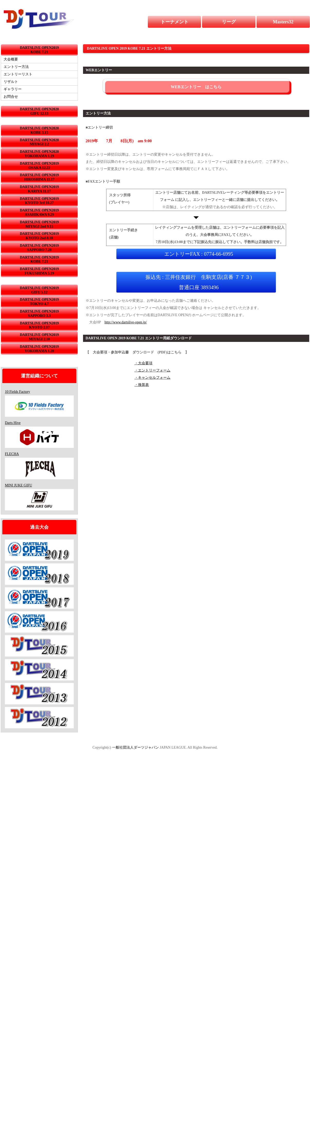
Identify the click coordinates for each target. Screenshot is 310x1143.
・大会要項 (143, 363)
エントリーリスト (18, 74)
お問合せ (11, 97)
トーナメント (178, 21)
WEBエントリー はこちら (196, 87)
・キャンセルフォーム (152, 377)
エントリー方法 (16, 67)
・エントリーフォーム (152, 370)
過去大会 (39, 527)
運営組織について (39, 375)
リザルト (11, 82)
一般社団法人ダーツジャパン (135, 747)
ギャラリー (13, 89)
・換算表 (141, 385)
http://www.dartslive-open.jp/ (125, 322)
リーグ (238, 21)
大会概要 (11, 59)
